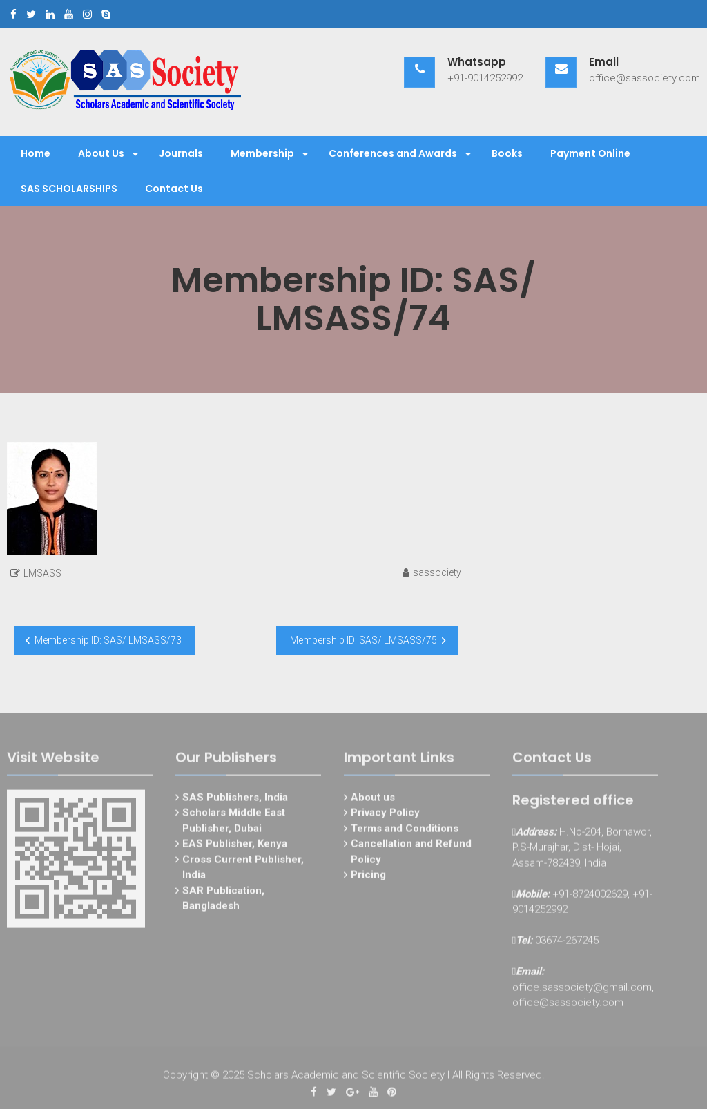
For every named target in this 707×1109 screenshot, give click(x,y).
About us (373, 799)
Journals (181, 153)
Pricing (368, 877)
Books (507, 153)
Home (35, 153)
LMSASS (42, 573)
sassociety (437, 572)
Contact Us (174, 188)
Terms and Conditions (404, 830)
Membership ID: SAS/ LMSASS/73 (108, 640)
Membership (262, 153)
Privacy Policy (385, 815)
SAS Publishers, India (235, 799)
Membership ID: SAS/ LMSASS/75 (363, 640)
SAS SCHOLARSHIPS (69, 188)
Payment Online (590, 153)
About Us (101, 153)
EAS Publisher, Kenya (234, 846)
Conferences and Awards (393, 153)
